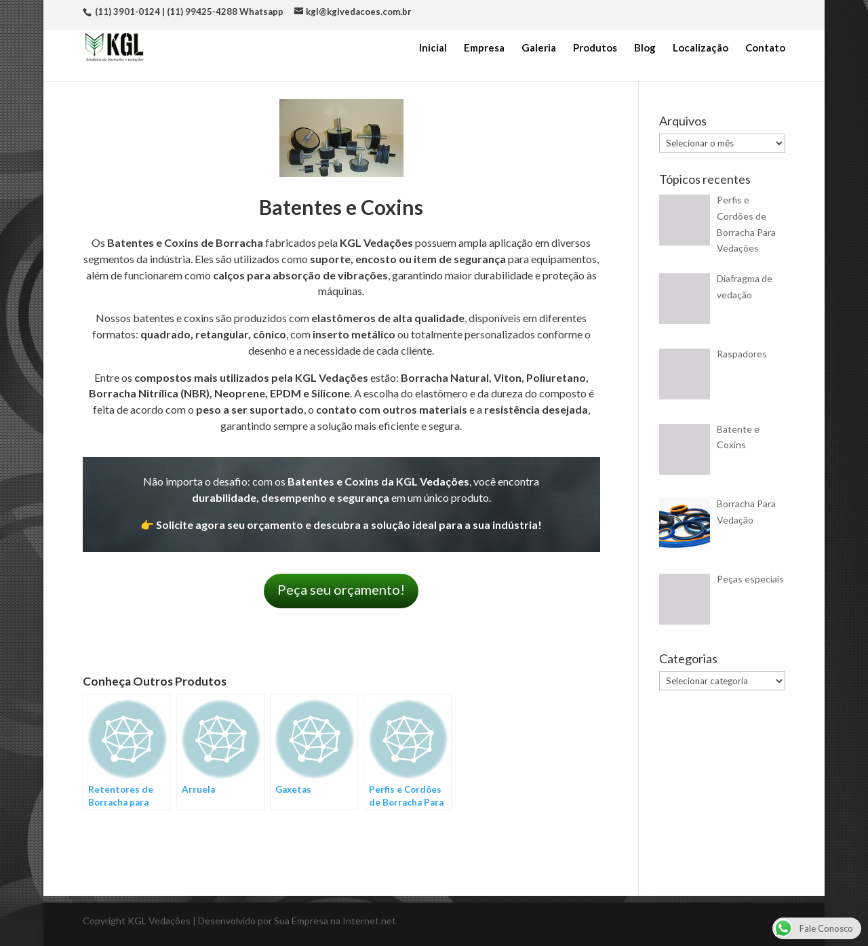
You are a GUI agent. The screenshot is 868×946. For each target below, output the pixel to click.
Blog (645, 48)
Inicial (433, 48)
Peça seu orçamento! (341, 589)
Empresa (484, 48)
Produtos (595, 48)
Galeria (538, 48)
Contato (765, 48)
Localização (700, 48)
